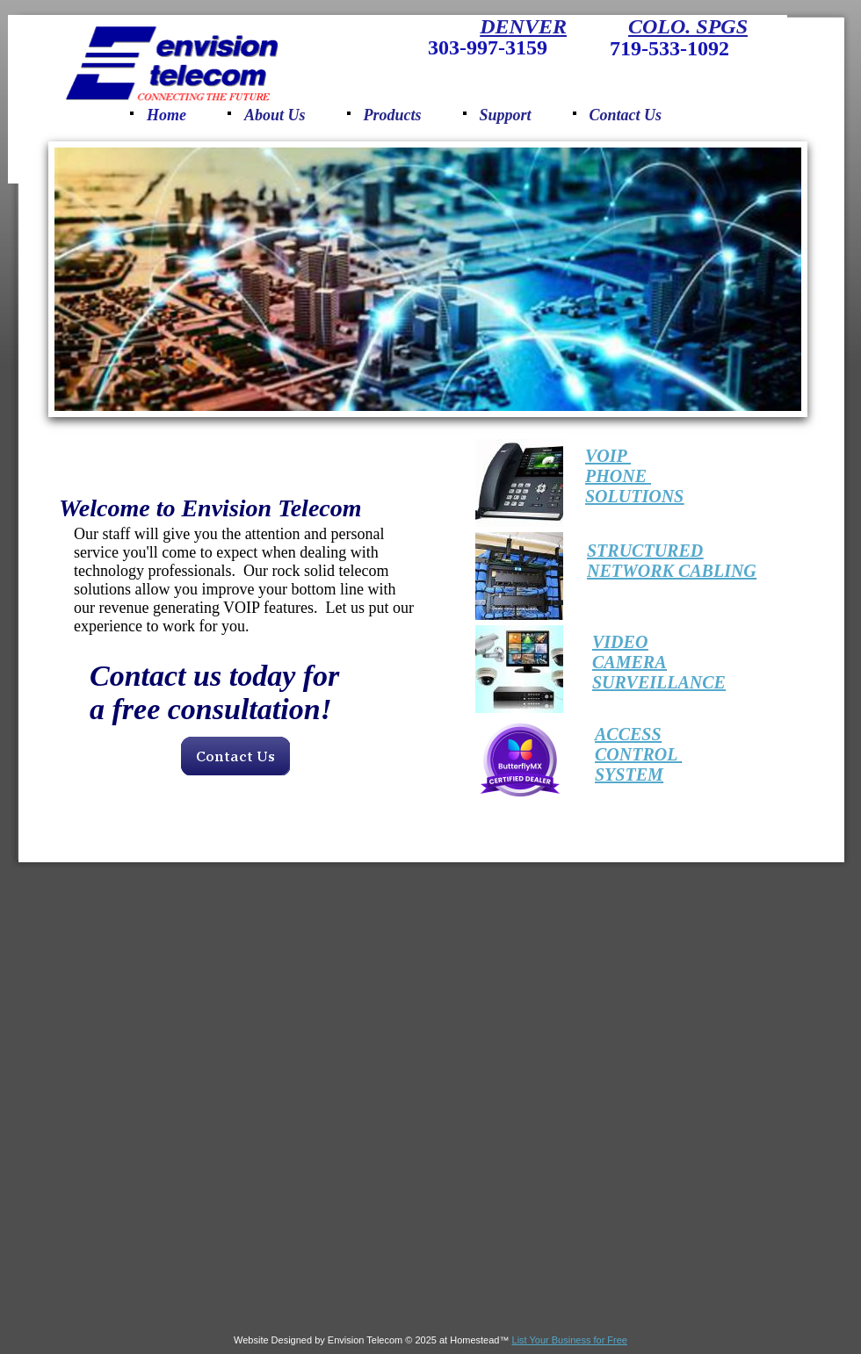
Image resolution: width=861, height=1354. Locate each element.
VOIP (608, 455)
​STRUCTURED (645, 550)
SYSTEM (629, 774)
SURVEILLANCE (659, 682)
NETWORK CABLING (671, 570)
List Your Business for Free (569, 1340)
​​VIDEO (620, 642)
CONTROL (638, 754)
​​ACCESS (628, 734)
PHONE (618, 476)
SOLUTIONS (634, 496)
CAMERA (629, 662)
